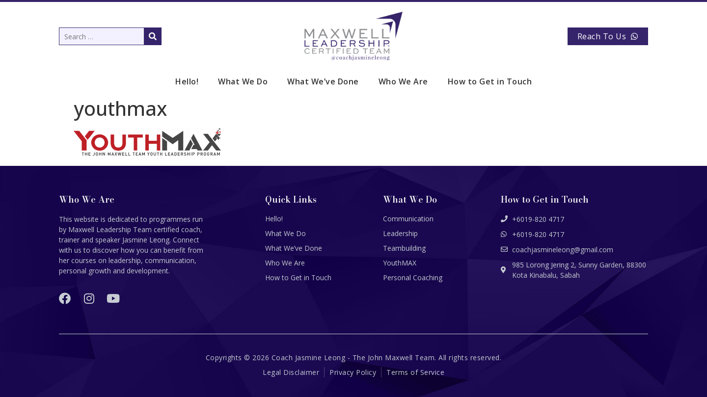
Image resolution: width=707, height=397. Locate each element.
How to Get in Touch (490, 81)
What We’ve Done (323, 81)
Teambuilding (404, 248)
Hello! (186, 81)
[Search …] (110, 36)
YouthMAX (399, 262)
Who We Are (403, 81)
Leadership (400, 233)
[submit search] (153, 36)
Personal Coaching (412, 277)
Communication (408, 218)
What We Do (243, 81)
